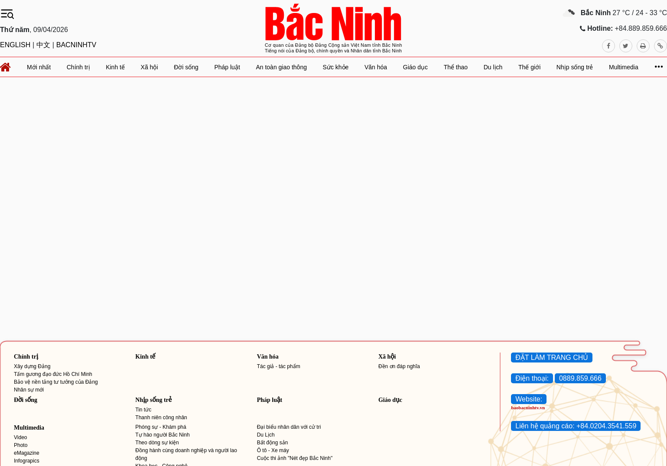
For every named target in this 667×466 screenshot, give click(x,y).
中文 (43, 45)
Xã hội (387, 356)
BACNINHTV (76, 45)
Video (20, 437)
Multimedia (29, 427)
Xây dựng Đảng (32, 366)
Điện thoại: (532, 378)
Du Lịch (266, 435)
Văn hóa (268, 356)
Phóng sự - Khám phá (160, 427)
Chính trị (26, 356)
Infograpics (26, 461)
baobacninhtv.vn (528, 407)
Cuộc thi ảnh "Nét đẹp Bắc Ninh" (295, 458)
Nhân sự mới (29, 390)
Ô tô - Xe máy (273, 450)
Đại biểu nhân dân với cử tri (289, 427)
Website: (528, 399)
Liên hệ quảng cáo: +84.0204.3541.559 (575, 426)
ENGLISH (15, 45)
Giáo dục (390, 400)
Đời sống (25, 400)
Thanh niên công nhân (161, 417)
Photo (20, 445)
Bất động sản (272, 443)
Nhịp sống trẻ (153, 400)
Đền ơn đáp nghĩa (399, 366)
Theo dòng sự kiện (157, 443)
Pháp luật (269, 400)
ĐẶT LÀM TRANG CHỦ (551, 357)
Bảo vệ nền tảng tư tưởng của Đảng (56, 382)
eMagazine (26, 453)
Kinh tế (145, 356)
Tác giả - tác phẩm (278, 366)
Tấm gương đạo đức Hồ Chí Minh (53, 374)
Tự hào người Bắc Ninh (162, 435)
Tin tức (143, 410)
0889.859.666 (580, 378)
